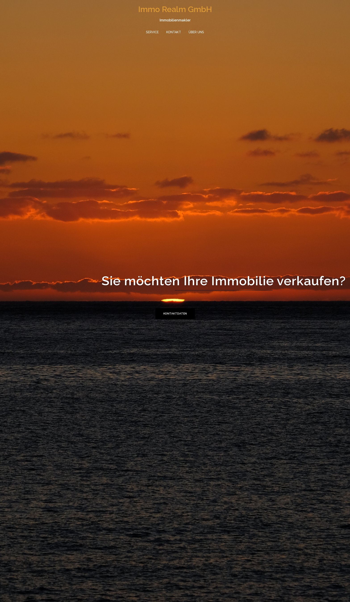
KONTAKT (173, 32)
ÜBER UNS (196, 32)
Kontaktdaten (175, 313)
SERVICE (152, 32)
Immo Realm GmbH (175, 9)
